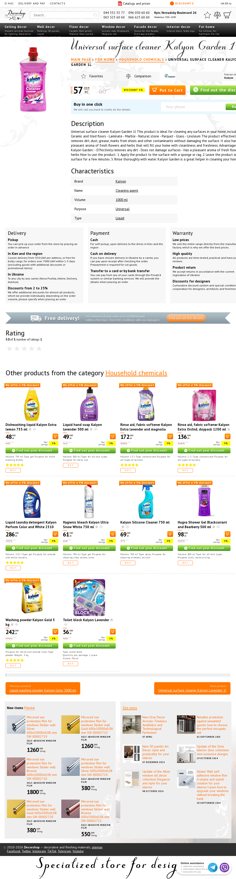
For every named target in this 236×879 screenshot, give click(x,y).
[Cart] (227, 15)
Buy (13, 470)
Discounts (182, 3)
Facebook (13, 851)
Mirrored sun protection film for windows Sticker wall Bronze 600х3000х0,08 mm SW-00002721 (95, 811)
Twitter (26, 851)
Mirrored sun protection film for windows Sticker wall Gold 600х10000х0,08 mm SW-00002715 (97, 725)
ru (230, 3)
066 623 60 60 (139, 17)
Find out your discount (34, 450)
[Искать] (95, 15)
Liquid (120, 218)
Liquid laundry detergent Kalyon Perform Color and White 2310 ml (31, 527)
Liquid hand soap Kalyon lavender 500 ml (82, 426)
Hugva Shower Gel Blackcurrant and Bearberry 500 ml (202, 524)
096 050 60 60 (139, 13)
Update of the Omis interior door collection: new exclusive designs (213, 750)
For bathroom (207, 32)
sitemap (97, 847)
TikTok (51, 851)
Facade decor (145, 27)
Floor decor (79, 27)
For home (207, 27)
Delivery (17, 233)
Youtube (78, 851)
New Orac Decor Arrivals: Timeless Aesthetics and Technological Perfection (154, 725)
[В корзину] (55, 436)
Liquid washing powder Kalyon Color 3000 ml (43, 690)
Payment (99, 233)
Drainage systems (144, 33)
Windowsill (123, 30)
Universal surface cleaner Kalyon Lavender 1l (192, 690)
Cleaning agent (127, 190)
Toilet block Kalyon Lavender (86, 620)
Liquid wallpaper (42, 35)
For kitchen (205, 30)
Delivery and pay (31, 3)
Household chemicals (136, 372)
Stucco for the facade (146, 30)
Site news (130, 708)
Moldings (42, 30)
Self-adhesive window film (41, 742)
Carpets (73, 30)
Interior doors (174, 30)
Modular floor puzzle (81, 33)
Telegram (64, 851)
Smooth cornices (14, 30)
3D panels (53, 30)
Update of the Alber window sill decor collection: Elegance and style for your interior (156, 779)
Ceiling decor (16, 27)
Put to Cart (167, 90)
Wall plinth (85, 30)
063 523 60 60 (114, 17)
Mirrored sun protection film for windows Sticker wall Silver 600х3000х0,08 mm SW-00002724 (96, 767)
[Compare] (217, 15)
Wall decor (46, 27)
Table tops (189, 30)
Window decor (113, 27)
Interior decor (178, 27)
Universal (123, 209)
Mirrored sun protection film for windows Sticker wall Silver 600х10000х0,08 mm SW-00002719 (42, 727)
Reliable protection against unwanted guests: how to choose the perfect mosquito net (212, 725)
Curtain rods (109, 30)
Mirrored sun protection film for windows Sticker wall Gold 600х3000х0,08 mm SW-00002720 (42, 809)
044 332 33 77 (114, 13)
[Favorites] (207, 15)
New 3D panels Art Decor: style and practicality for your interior (155, 752)
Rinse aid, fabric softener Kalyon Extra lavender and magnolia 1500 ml (146, 429)
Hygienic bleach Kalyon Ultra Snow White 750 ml (86, 524)
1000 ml (122, 200)
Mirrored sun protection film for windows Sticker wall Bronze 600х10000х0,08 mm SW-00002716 (42, 769)
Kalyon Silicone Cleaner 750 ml (145, 522)
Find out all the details (186, 318)
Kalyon (121, 181)
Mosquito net (109, 33)
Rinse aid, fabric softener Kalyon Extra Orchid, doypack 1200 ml (203, 426)
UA (222, 3)
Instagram (39, 851)
